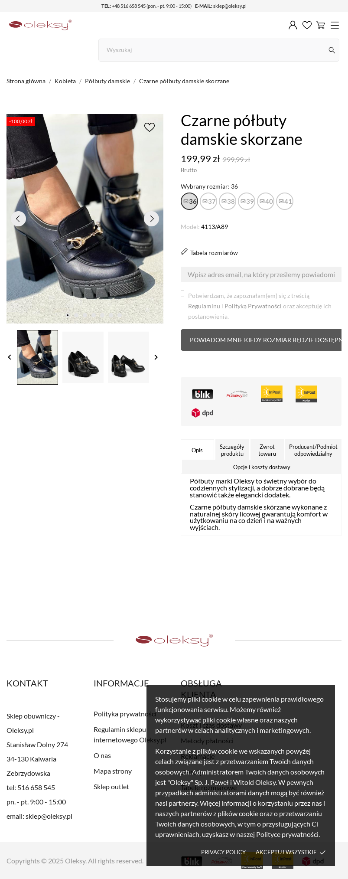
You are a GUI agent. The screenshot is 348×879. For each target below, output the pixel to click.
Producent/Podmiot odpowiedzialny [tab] (313, 450)
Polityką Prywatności (253, 306)
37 (212, 201)
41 (288, 201)
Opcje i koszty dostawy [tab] (261, 467)
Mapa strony (113, 771)
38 (231, 201)
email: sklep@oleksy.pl (39, 816)
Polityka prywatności (125, 713)
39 (250, 201)
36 (193, 201)
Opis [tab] (197, 450)
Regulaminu (204, 306)
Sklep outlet (111, 786)
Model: (190, 226)
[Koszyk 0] (320, 24)
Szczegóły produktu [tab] (232, 450)
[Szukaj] (332, 50)
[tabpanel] (85, 218)
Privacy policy (223, 852)
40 (269, 201)
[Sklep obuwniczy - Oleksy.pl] (40, 25)
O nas (102, 755)
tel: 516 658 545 (31, 787)
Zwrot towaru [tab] (267, 450)
